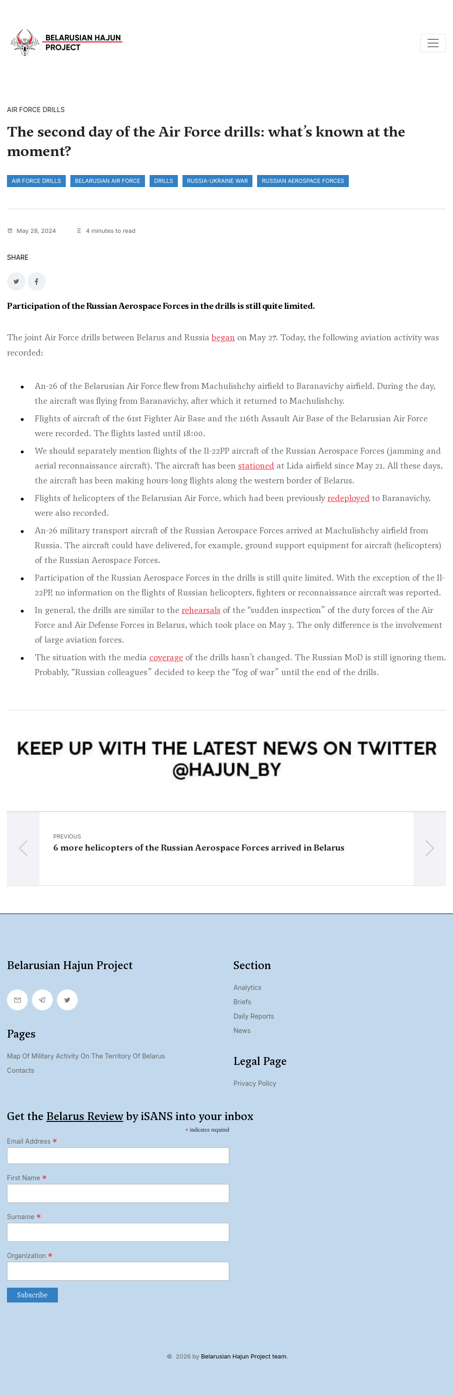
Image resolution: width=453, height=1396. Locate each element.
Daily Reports (253, 1016)
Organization (30, 1255)
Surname (24, 1216)
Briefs (242, 1002)
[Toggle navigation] (433, 43)
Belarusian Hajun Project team (243, 1356)
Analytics (247, 987)
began (223, 337)
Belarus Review (84, 1116)
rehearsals (201, 610)
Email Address (32, 1141)
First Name (27, 1178)
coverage (166, 657)
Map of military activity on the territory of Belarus (86, 1056)
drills (163, 180)
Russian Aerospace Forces (303, 180)
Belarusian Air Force (107, 180)
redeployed (348, 498)
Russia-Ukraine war (217, 180)
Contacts (20, 1070)
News (242, 1030)
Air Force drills (36, 180)
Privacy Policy (255, 1083)
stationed (256, 465)
